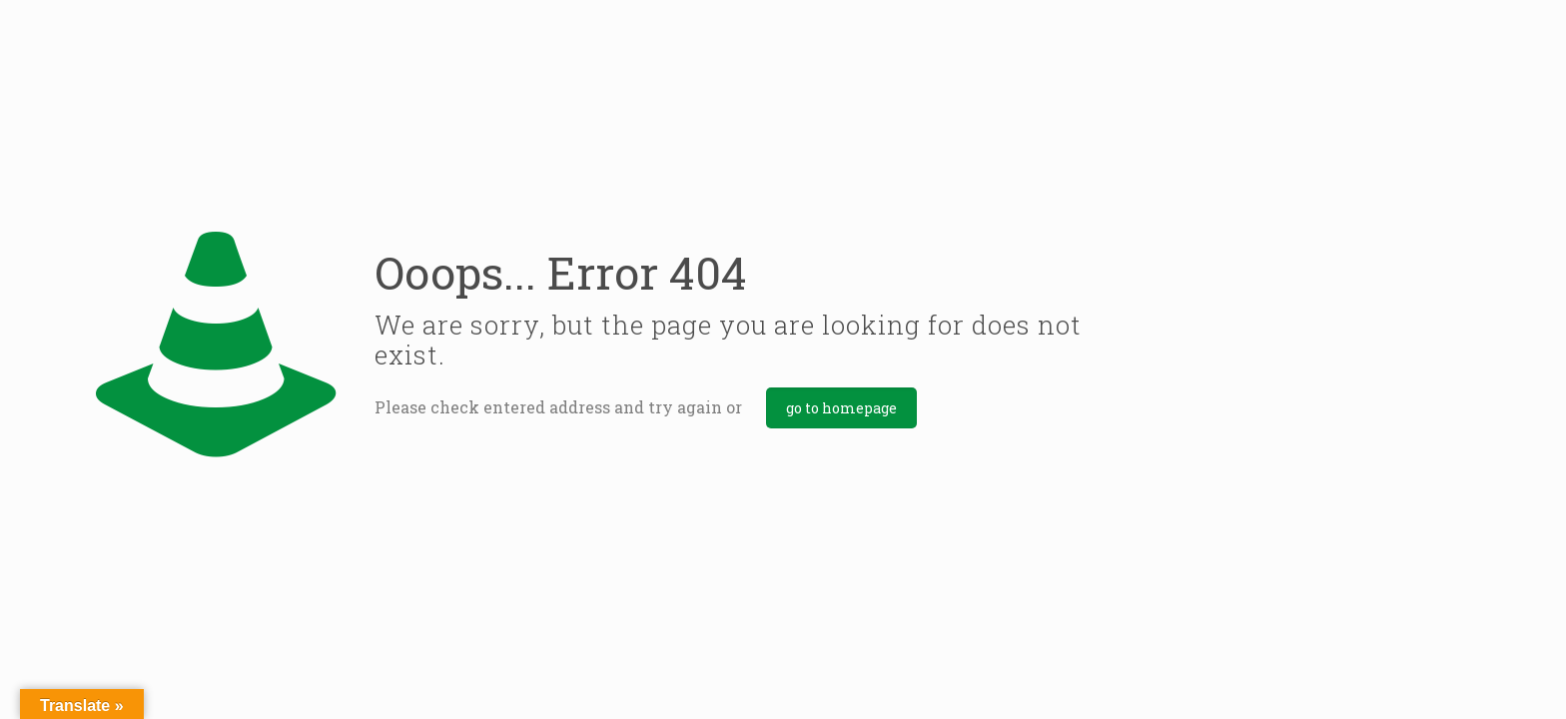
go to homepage (841, 407)
